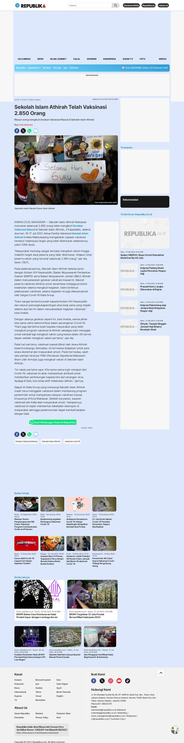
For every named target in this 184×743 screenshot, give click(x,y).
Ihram (24, 99)
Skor (58, 680)
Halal (76, 59)
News (40, 59)
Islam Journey (58, 59)
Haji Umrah (24, 59)
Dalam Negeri (35, 99)
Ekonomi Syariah (43, 680)
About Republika (22, 713)
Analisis (39, 688)
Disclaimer (19, 717)
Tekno (38, 692)
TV (15, 700)
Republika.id (148, 5)
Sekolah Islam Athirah (51, 441)
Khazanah (18, 684)
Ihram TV (128, 59)
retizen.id (163, 5)
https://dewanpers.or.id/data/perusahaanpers (37, 732)
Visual (38, 696)
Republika (21, 67)
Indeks (162, 59)
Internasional (20, 692)
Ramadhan (40, 700)
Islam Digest (62, 684)
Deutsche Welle (131, 5)
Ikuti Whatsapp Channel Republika (52, 422)
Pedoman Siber (63, 713)
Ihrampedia (109, 59)
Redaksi (39, 713)
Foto (142, 59)
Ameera (18, 680)
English (59, 696)
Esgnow (18, 696)
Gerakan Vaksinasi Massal (26, 441)
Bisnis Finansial (63, 692)
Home (17, 99)
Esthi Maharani (26, 125)
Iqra (37, 684)
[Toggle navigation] (17, 5)
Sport (59, 688)
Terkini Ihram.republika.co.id (136, 214)
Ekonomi (91, 59)
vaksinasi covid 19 (72, 441)
